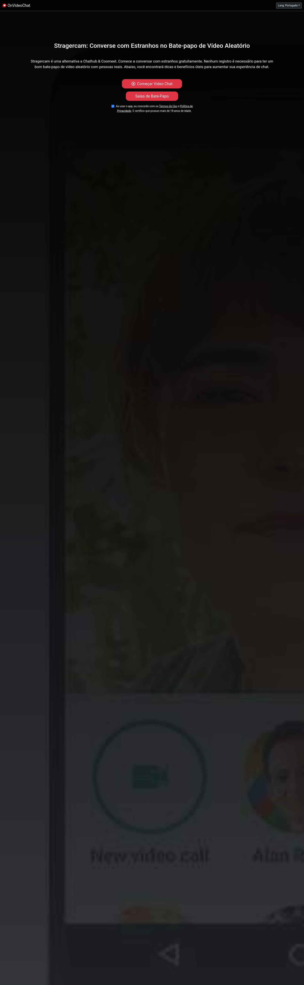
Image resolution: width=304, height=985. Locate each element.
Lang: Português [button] (288, 5)
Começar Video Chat (152, 83)
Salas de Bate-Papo (152, 96)
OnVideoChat (16, 5)
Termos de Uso (168, 106)
